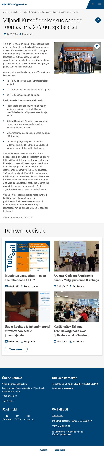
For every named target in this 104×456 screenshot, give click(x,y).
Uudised (16, 12)
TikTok (17, 417)
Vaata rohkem (16, 349)
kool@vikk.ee (8, 401)
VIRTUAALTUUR (59, 426)
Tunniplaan (57, 415)
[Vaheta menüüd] (99, 4)
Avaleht (6, 12)
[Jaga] (98, 20)
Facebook (7, 417)
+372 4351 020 (9, 396)
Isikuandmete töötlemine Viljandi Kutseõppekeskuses (68, 433)
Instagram (28, 417)
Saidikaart (60, 450)
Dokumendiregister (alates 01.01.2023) (71, 421)
